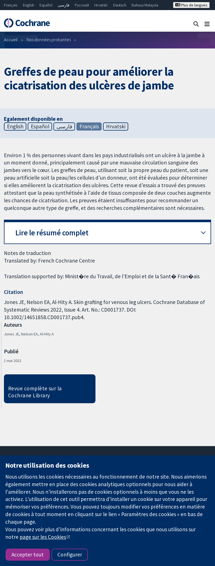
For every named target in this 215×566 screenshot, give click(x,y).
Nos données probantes (49, 39)
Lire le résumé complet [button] (51, 232)
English (28, 5)
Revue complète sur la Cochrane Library (35, 392)
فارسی (63, 5)
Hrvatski (101, 5)
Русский (82, 5)
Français (10, 5)
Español (45, 5)
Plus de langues (191, 5)
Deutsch (119, 5)
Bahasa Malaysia (145, 5)
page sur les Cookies (43, 536)
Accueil (11, 39)
